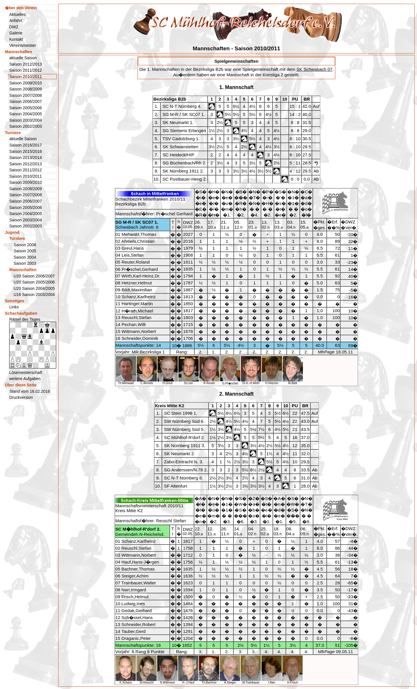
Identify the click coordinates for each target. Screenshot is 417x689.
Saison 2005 (25, 251)
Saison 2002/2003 (25, 126)
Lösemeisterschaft (25, 372)
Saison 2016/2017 (25, 145)
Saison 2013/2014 (25, 157)
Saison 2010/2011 (25, 176)
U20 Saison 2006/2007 (34, 276)
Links (14, 307)
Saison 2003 (25, 263)
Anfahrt (15, 20)
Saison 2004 (25, 257)
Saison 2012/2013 (25, 64)
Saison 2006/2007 (25, 101)
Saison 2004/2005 (25, 114)
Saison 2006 (25, 244)
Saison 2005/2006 (25, 107)
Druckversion (21, 397)
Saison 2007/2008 (25, 95)
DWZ (14, 27)
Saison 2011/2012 (25, 70)
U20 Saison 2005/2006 (34, 282)
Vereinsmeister (22, 45)
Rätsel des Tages (32, 342)
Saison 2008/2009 (25, 89)
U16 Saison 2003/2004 (34, 294)
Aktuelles (17, 14)
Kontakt (16, 39)
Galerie (15, 33)
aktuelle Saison (23, 57)
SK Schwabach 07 (314, 69)
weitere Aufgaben (25, 378)
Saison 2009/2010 (25, 83)
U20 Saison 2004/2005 (34, 288)
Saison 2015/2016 (25, 151)
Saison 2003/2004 (25, 120)
